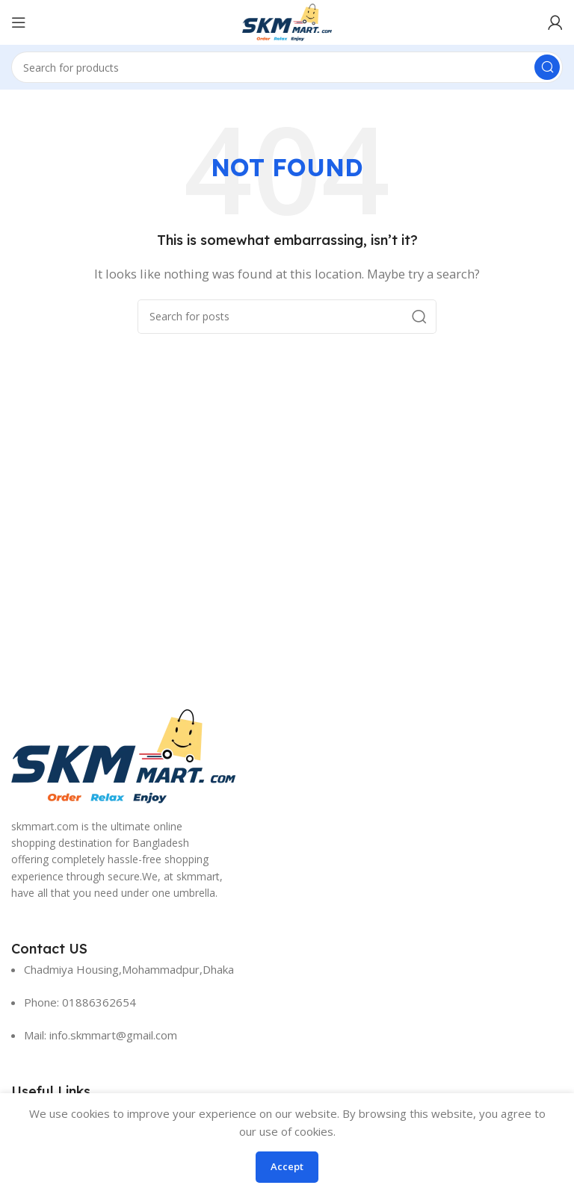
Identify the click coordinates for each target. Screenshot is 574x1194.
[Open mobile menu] (19, 22)
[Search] (287, 67)
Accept (287, 1166)
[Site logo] (286, 20)
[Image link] (123, 754)
